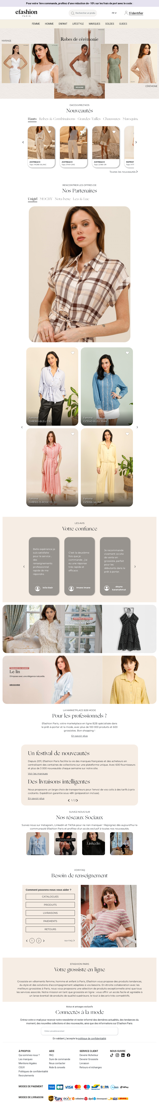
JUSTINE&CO (34, 162)
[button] (69, 800)
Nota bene (62, 199)
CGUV (22, 1067)
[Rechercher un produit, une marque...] (86, 13)
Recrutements (26, 1075)
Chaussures (111, 119)
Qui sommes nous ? (29, 1055)
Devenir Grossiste (89, 1059)
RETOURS (50, 929)
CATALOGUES (50, 896)
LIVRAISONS (50, 912)
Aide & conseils (57, 1067)
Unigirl (32, 199)
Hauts (32, 119)
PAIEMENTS (50, 921)
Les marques (26, 1059)
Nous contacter (57, 1063)
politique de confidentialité (92, 1038)
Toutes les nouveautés (124, 171)
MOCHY (46, 199)
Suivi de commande (59, 1059)
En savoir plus (79, 735)
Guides (123, 23)
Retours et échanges (91, 1067)
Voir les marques (38, 773)
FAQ (51, 1055)
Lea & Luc (81, 199)
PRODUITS (50, 904)
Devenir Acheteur (89, 1055)
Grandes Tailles (89, 119)
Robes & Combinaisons (57, 119)
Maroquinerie (132, 119)
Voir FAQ (69, 940)
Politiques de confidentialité (33, 1071)
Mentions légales (28, 1063)
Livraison (84, 1063)
